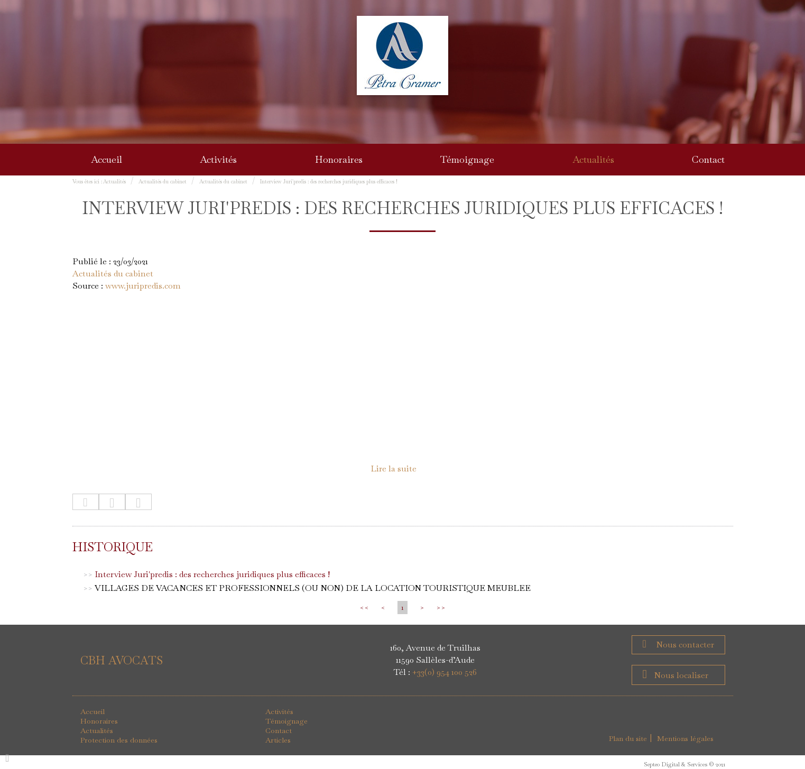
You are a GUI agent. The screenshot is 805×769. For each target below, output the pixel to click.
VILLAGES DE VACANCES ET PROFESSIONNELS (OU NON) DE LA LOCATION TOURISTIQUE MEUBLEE (313, 588)
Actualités (593, 159)
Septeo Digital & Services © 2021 (684, 764)
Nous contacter (684, 644)
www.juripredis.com (143, 285)
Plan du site (628, 738)
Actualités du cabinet (162, 181)
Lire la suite (394, 468)
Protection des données (119, 740)
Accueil (106, 159)
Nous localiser (681, 675)
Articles (278, 740)
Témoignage (467, 159)
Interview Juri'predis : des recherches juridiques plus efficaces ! (328, 181)
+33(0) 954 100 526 (444, 672)
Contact (708, 159)
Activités (218, 159)
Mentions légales (685, 738)
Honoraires (339, 159)
